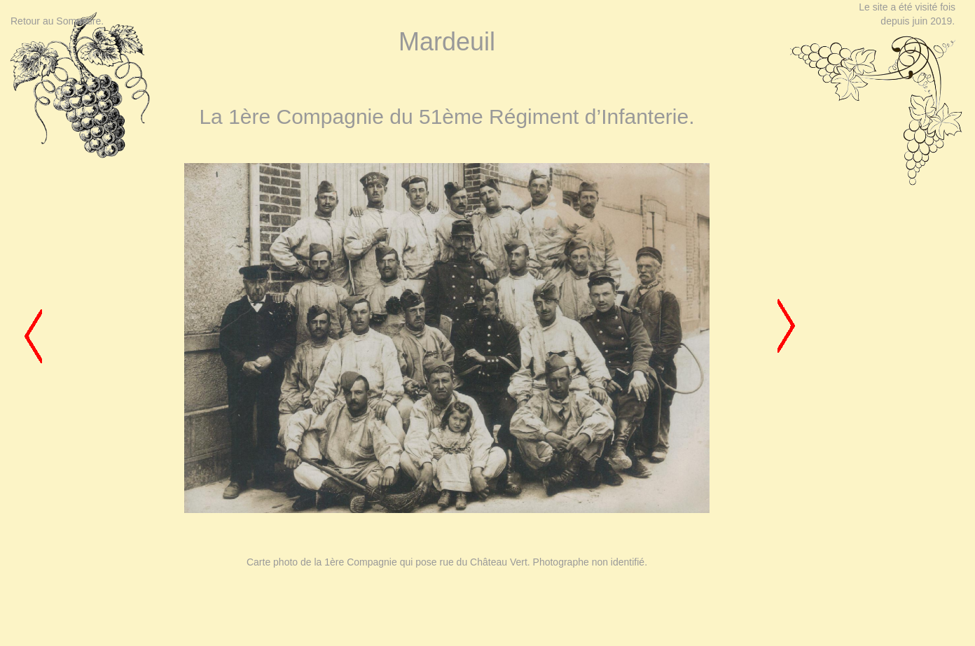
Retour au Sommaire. (57, 21)
